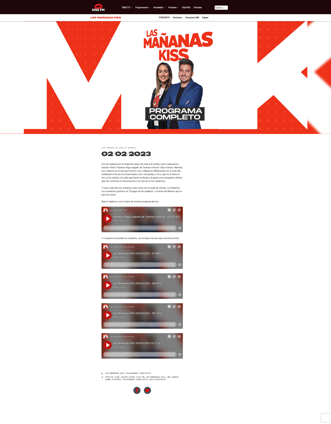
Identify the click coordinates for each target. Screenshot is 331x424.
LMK (169, 377)
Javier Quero (128, 377)
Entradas (202, 7)
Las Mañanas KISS (115, 373)
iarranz (132, 148)
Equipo (205, 17)
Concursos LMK (192, 17)
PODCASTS (164, 17)
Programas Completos (138, 373)
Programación (147, 7)
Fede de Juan (112, 377)
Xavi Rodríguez (157, 379)
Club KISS (190, 7)
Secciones (177, 17)
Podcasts (177, 7)
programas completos (135, 379)
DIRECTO (131, 7)
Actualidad (163, 7)
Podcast (116, 379)
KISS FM (141, 377)
